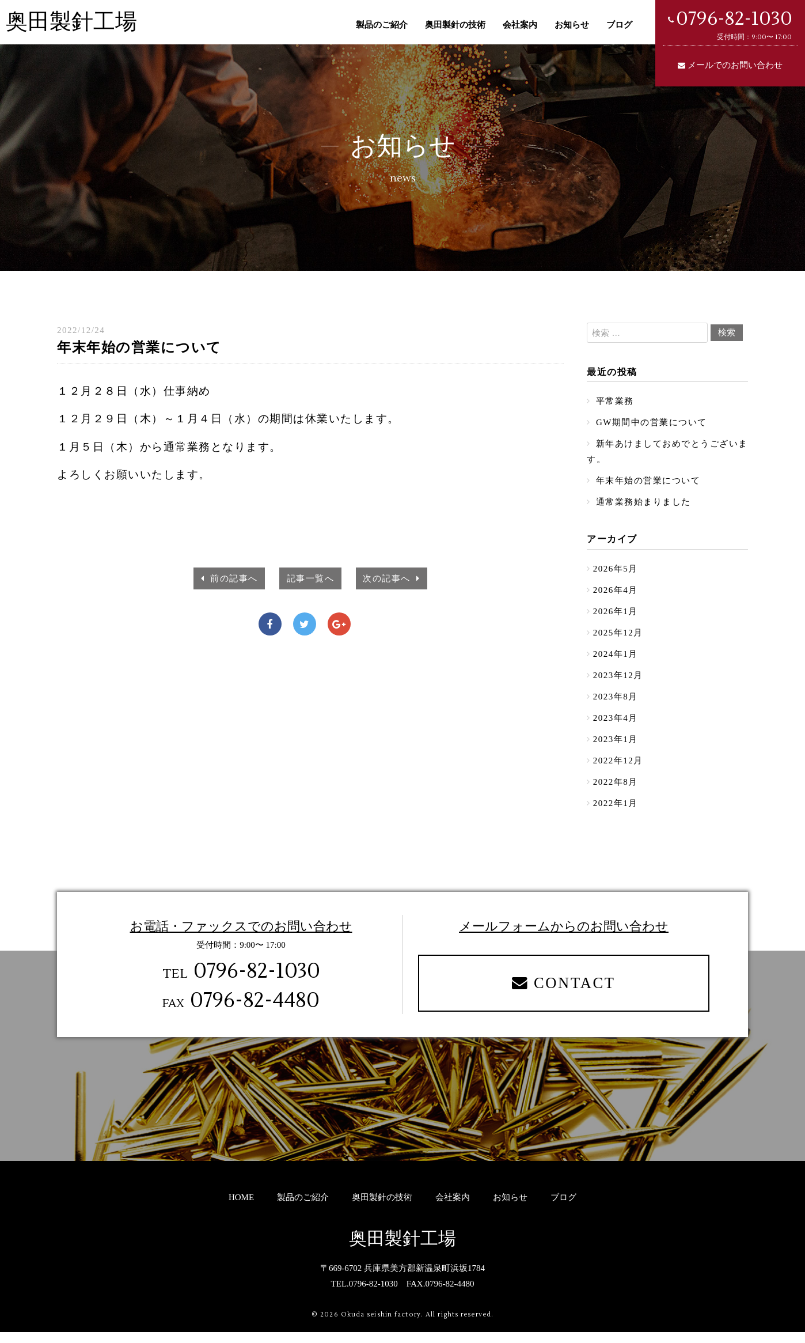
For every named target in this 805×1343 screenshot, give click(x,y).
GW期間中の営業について (650, 423)
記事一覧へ (311, 578)
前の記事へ (230, 578)
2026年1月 (615, 616)
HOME (241, 1208)
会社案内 (520, 24)
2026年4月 (615, 594)
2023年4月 (615, 725)
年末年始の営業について (647, 482)
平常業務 (613, 401)
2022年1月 (615, 813)
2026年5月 (615, 572)
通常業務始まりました (642, 504)
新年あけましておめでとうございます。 (663, 453)
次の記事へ (391, 578)
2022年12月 (618, 769)
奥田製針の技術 (455, 24)
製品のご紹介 (382, 24)
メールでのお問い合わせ (735, 65)
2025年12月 (618, 637)
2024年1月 (615, 659)
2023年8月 (615, 703)
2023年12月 (618, 681)
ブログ (619, 24)
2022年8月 (615, 791)
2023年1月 (615, 747)
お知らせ (572, 24)
